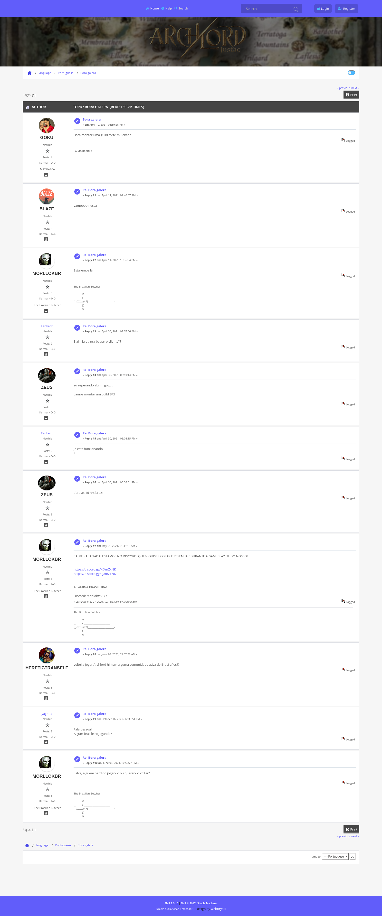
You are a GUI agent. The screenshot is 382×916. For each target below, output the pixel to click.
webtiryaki (218, 909)
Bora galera (92, 119)
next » (355, 88)
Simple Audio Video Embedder (174, 908)
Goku (46, 137)
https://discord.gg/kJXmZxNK (95, 569)
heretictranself (46, 667)
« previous (344, 88)
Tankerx (47, 326)
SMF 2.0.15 (171, 903)
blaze (46, 208)
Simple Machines (207, 903)
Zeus (47, 387)
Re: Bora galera (94, 190)
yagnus (46, 713)
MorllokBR (46, 273)
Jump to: (316, 856)
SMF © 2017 (188, 903)
